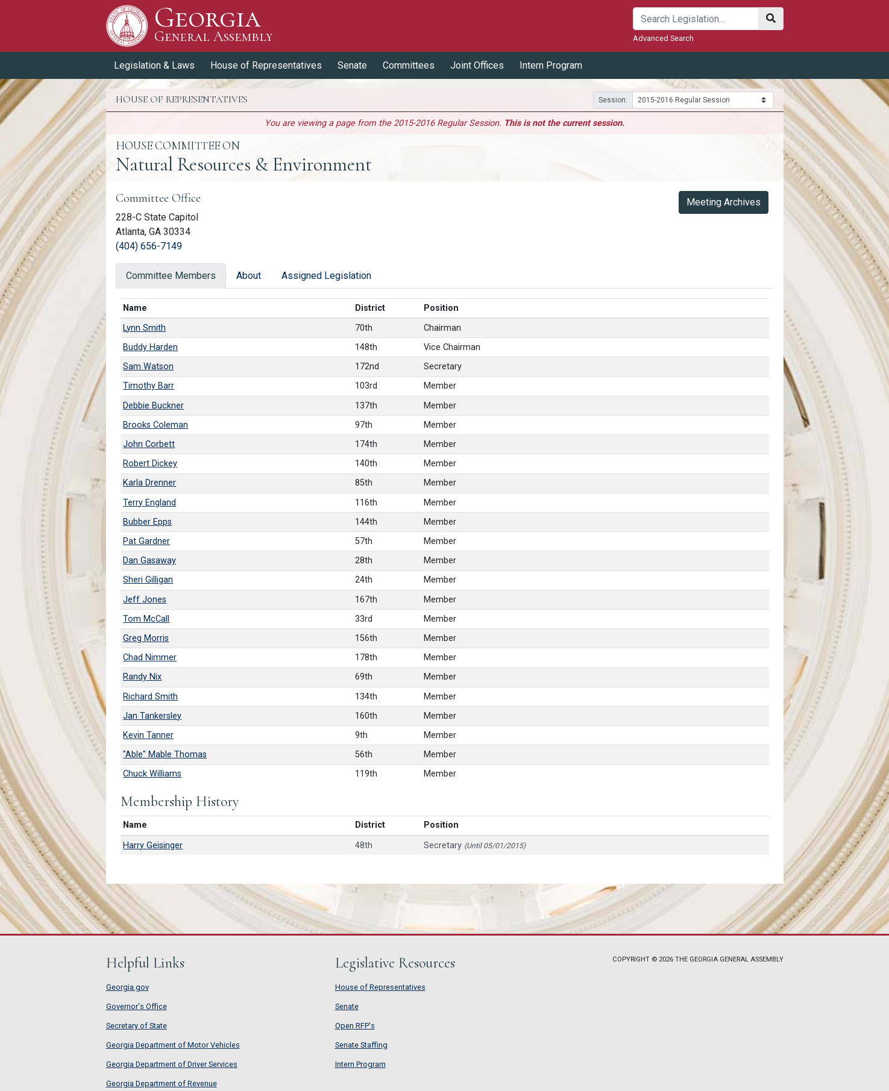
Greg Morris (146, 638)
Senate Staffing (361, 1044)
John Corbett (149, 444)
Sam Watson (148, 366)
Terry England (149, 503)
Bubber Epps (147, 522)
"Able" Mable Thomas (165, 754)
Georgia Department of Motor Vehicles (173, 1044)
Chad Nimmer (150, 657)
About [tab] (248, 275)
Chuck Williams (152, 774)
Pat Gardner (146, 541)
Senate (352, 65)
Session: (612, 100)
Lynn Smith (144, 328)
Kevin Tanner (148, 735)
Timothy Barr (148, 386)
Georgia (213, 25)
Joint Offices (477, 65)
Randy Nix (142, 677)
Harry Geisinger (153, 845)
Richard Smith (150, 697)
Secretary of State (136, 1025)
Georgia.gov (127, 987)
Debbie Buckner (153, 406)
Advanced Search (663, 38)
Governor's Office (136, 1006)
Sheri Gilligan (148, 580)
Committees (409, 65)
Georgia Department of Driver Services (171, 1064)
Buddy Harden (150, 347)
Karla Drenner (149, 483)
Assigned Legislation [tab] (326, 275)
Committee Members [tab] (171, 275)
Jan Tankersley (152, 716)
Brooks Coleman (155, 425)
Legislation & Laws (154, 65)
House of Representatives (266, 65)
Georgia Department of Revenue (161, 1083)
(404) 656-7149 (149, 246)
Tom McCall (146, 619)
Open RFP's (355, 1025)
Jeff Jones (144, 600)
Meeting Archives (723, 202)
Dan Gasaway (149, 560)
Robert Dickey (150, 463)
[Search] (696, 18)
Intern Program (551, 65)
